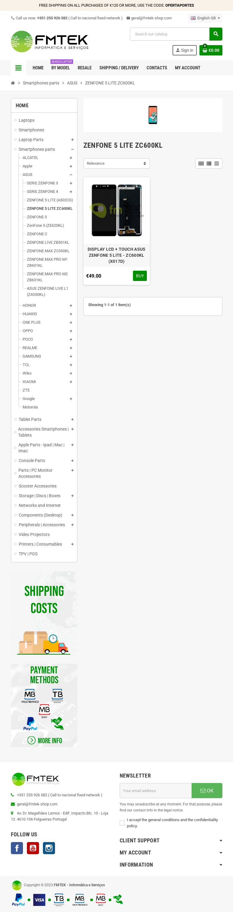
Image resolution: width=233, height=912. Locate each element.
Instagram (49, 848)
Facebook (17, 848)
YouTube (33, 848)
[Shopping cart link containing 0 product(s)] (210, 50)
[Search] (176, 34)
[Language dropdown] (205, 18)
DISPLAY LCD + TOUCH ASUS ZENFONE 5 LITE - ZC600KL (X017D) (117, 255)
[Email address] (156, 790)
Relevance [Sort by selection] (96, 163)
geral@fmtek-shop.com (149, 18)
